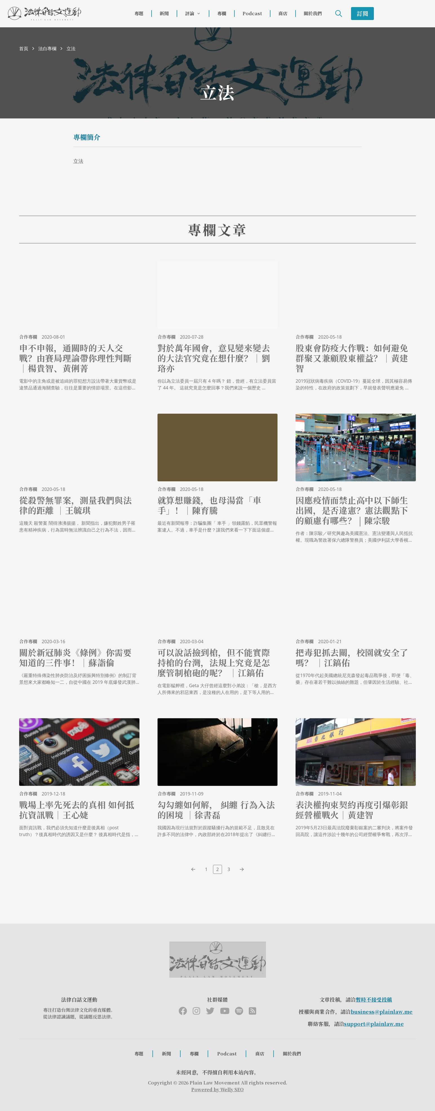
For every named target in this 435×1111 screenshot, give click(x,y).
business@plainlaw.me (382, 1011)
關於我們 (313, 13)
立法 (71, 48)
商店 (282, 13)
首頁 (23, 48)
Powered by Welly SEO (217, 1089)
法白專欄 (47, 48)
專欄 (221, 13)
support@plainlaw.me (374, 1023)
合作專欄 (28, 337)
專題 (138, 13)
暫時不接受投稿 (374, 999)
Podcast (252, 13)
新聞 (164, 13)
